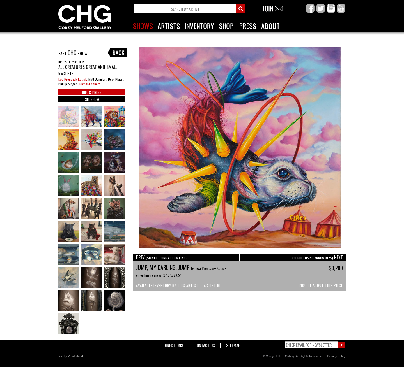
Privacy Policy (336, 356)
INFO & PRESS (92, 92)
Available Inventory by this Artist (167, 285)
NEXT (317, 257)
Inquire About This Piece (321, 285)
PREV (161, 257)
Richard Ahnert (89, 84)
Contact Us (204, 344)
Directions (173, 344)
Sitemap (233, 344)
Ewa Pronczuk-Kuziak (72, 79)
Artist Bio (213, 285)
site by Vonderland (70, 356)
